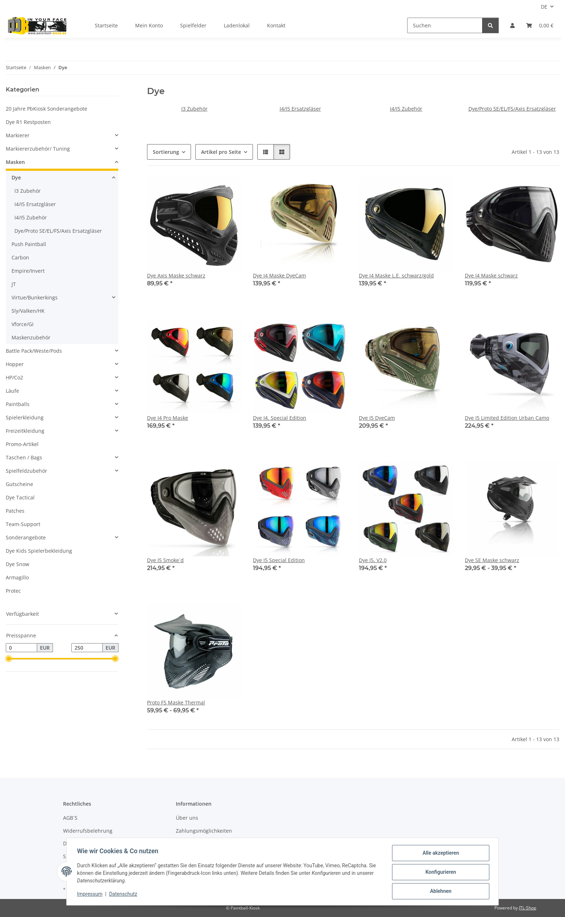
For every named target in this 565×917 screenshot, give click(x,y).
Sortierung (166, 151)
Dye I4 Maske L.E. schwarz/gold (396, 275)
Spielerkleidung (25, 417)
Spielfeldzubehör (26, 470)
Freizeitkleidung (25, 430)
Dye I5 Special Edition (279, 560)
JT (14, 284)
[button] (512, 25)
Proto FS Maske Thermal (176, 702)
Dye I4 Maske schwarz (491, 275)
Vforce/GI (23, 324)
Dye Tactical (20, 497)
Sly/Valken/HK (28, 310)
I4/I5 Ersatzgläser (300, 108)
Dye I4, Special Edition (279, 417)
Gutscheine (19, 484)
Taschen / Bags (24, 457)
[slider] (8, 659)
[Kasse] (539, 25)
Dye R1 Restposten (28, 122)
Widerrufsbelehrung (87, 830)
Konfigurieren (439, 873)
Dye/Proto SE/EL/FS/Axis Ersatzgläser (512, 108)
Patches (15, 510)
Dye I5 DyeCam (377, 417)
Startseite (106, 25)
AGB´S (70, 817)
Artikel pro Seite (221, 151)
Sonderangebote (26, 537)
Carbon (20, 257)
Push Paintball (29, 244)
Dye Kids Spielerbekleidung (39, 550)
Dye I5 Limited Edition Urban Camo (507, 417)
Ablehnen (439, 891)
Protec (13, 590)
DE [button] (544, 6)
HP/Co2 (14, 377)
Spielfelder (193, 25)
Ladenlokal (237, 25)
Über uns (187, 817)
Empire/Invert (28, 270)
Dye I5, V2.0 (373, 560)
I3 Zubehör (194, 108)
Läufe (12, 390)
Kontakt (276, 25)
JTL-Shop (527, 908)
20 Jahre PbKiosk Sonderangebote (46, 108)
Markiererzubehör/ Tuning (38, 148)
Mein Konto (149, 25)
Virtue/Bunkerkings (35, 297)
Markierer (18, 135)
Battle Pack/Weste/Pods (34, 350)
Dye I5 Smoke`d (165, 560)
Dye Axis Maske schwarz (176, 275)
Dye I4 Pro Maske (167, 417)
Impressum (90, 895)
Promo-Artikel (22, 444)
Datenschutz (124, 895)
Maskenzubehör (31, 337)
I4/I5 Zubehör (406, 108)
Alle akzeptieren (439, 854)
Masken (15, 162)
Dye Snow (17, 564)
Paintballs (18, 404)
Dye (16, 177)
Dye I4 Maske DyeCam (279, 275)
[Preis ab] (21, 648)
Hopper (15, 364)
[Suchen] (444, 25)
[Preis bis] (87, 648)
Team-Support (23, 524)
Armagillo (17, 577)
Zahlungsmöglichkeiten (204, 830)
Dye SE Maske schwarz (492, 560)
